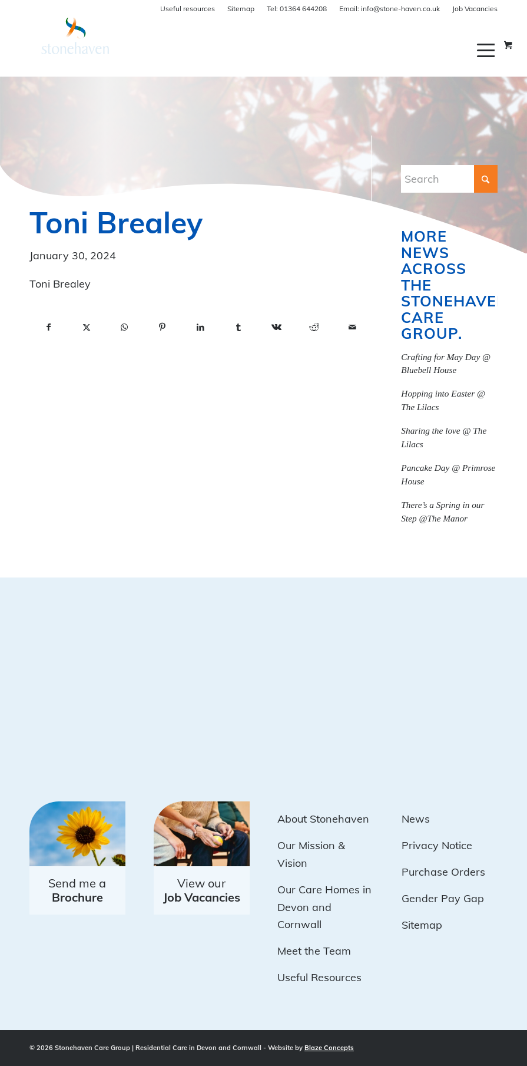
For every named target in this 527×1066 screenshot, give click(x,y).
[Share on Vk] (276, 327)
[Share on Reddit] (314, 327)
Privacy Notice (437, 845)
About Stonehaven (323, 819)
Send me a (77, 890)
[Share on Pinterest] (162, 327)
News (416, 819)
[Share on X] (86, 327)
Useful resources (187, 8)
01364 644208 (297, 8)
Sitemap (240, 8)
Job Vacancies (475, 8)
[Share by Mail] (352, 327)
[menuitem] (487, 50)
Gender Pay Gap (443, 898)
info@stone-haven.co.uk (389, 8)
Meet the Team (314, 951)
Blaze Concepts (329, 1048)
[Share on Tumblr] (238, 327)
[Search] (449, 179)
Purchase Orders (443, 872)
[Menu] (487, 50)
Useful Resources (319, 977)
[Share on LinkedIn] (200, 327)
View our (201, 890)
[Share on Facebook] (48, 327)
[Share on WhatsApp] (124, 327)
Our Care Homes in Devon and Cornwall (324, 907)
